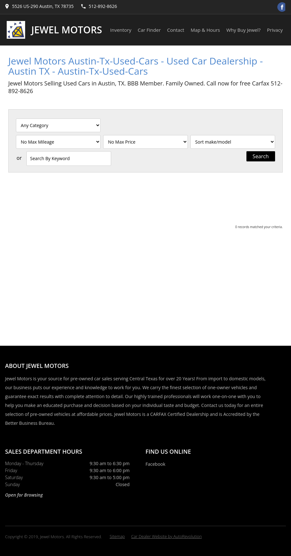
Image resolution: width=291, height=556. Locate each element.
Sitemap (117, 536)
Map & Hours (205, 30)
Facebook (155, 464)
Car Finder (149, 30)
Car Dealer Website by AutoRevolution (166, 536)
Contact (175, 30)
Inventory (120, 30)
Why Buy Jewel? (243, 30)
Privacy (275, 30)
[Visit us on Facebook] (282, 7)
